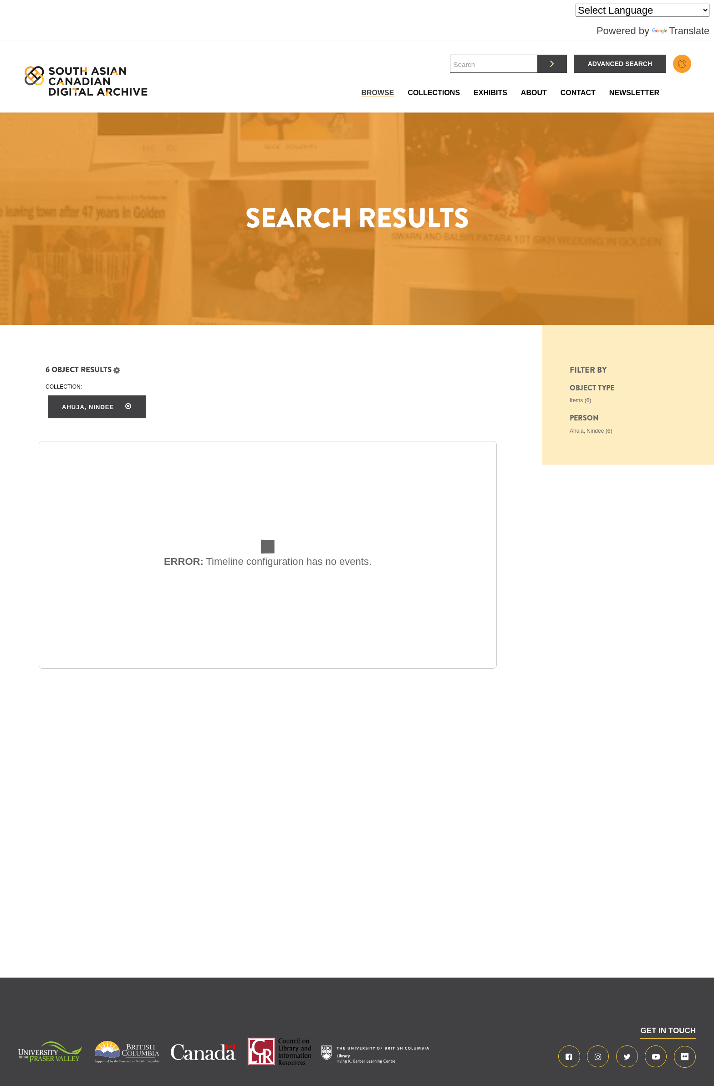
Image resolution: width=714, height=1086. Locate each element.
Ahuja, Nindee (97, 406)
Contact (578, 93)
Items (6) (580, 400)
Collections (434, 93)
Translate (680, 30)
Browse (377, 93)
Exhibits (490, 93)
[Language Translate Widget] (642, 10)
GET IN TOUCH (668, 1030)
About (534, 93)
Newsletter (634, 93)
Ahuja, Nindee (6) (591, 431)
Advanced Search (620, 63)
